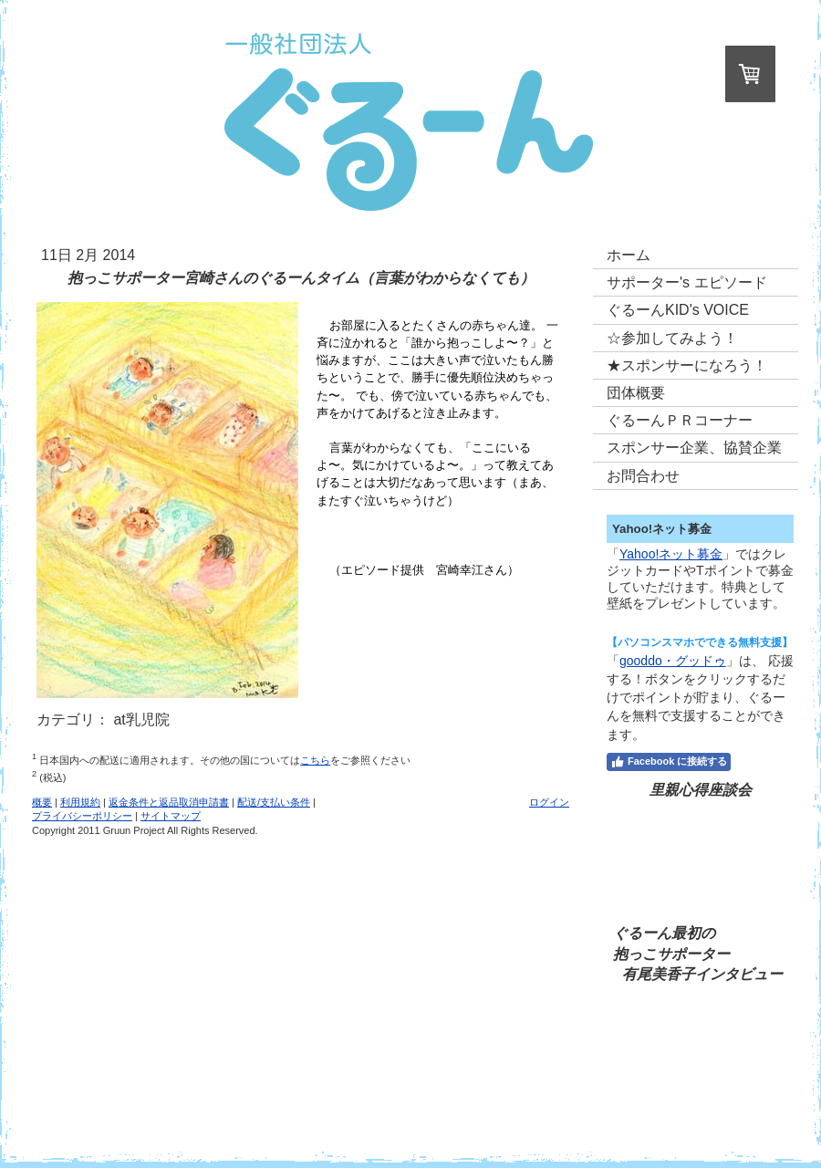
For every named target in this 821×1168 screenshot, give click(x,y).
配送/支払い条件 (273, 802)
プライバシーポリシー (82, 815)
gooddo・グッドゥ (672, 660)
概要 (42, 802)
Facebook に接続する (668, 762)
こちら (315, 760)
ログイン (549, 802)
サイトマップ (170, 815)
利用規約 (80, 802)
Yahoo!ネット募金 (670, 554)
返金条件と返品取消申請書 (169, 802)
